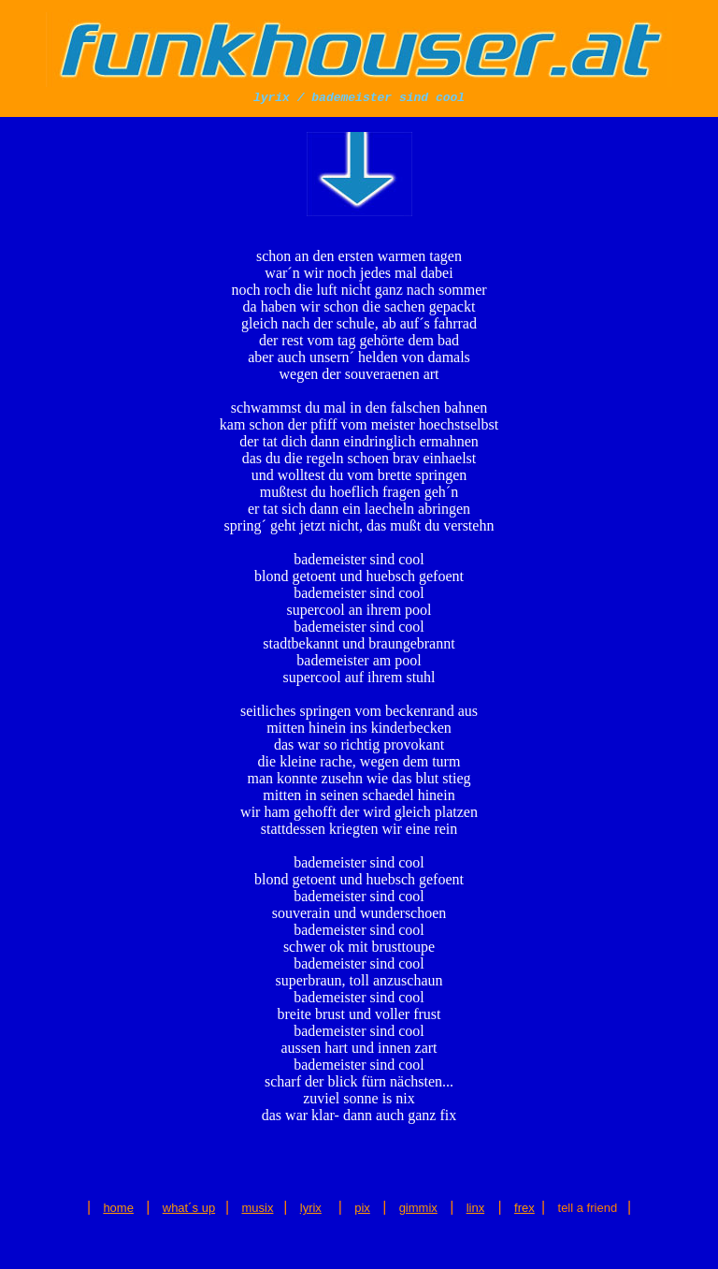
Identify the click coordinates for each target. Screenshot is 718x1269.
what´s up (189, 1208)
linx (476, 1208)
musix (257, 1208)
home (118, 1208)
